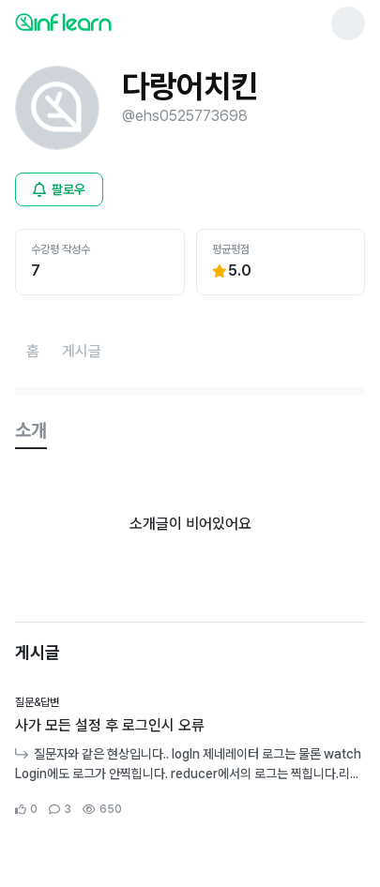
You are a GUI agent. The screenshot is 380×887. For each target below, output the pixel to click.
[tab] (31, 431)
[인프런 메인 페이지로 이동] (109, 21)
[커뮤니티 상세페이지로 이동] (190, 756)
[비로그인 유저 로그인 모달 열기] (59, 189)
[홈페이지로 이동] (32, 351)
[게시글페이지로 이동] (81, 351)
